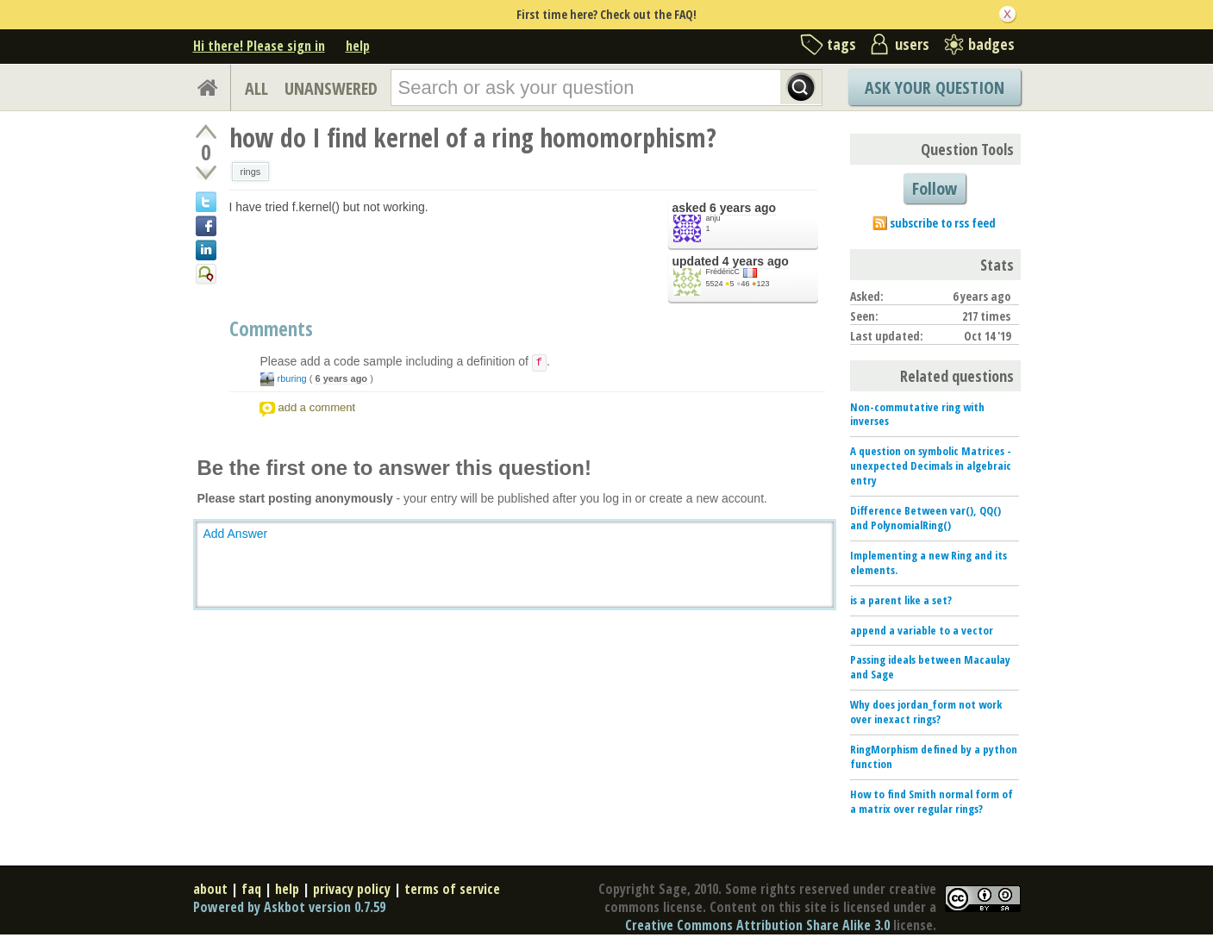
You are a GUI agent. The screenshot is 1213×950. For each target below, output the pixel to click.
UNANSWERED (331, 88)
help (358, 45)
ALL (256, 88)
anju (713, 218)
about (210, 888)
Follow (934, 188)
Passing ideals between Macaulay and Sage (930, 667)
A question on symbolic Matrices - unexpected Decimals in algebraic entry (930, 465)
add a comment (317, 407)
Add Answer (235, 534)
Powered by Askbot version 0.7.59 (289, 906)
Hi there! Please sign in (259, 45)
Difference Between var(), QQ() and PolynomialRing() (925, 518)
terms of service (452, 888)
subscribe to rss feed (943, 223)
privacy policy (352, 888)
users (912, 44)
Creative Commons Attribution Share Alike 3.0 (757, 925)
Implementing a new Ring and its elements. (928, 562)
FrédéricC (723, 271)
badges (991, 44)
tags (841, 44)
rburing (292, 378)
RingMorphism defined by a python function (933, 756)
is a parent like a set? (901, 600)
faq (251, 888)
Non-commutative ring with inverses (917, 414)
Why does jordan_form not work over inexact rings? (926, 712)
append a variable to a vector (921, 630)
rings (251, 171)
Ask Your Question (934, 87)
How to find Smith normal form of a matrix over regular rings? (931, 801)
